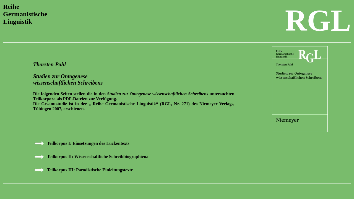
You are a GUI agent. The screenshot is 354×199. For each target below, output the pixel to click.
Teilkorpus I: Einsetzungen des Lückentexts (88, 143)
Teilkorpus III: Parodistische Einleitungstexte (90, 169)
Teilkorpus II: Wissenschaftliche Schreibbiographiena (98, 156)
